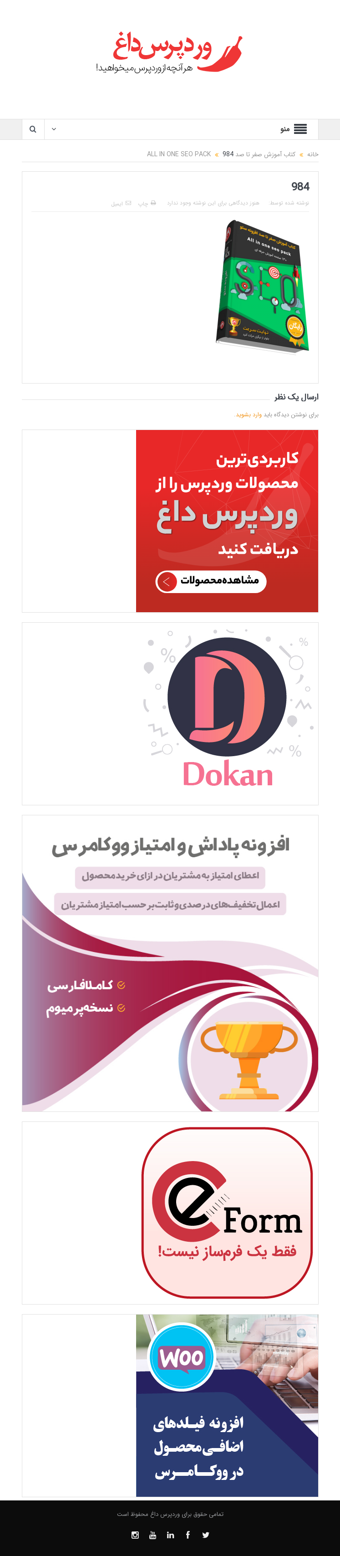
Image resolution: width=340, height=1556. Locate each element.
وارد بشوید (249, 415)
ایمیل (121, 204)
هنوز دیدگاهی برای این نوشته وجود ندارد (213, 203)
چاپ (147, 204)
